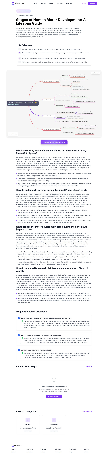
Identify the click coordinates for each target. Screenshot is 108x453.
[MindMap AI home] (17, 446)
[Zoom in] (16, 134)
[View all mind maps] (89, 366)
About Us (86, 452)
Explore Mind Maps (54, 396)
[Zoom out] (9, 134)
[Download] (95, 73)
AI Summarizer (29, 452)
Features (43, 3)
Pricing (51, 3)
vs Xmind (43, 452)
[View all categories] (87, 411)
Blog (71, 452)
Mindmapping (58, 452)
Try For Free (92, 3)
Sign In (84, 3)
